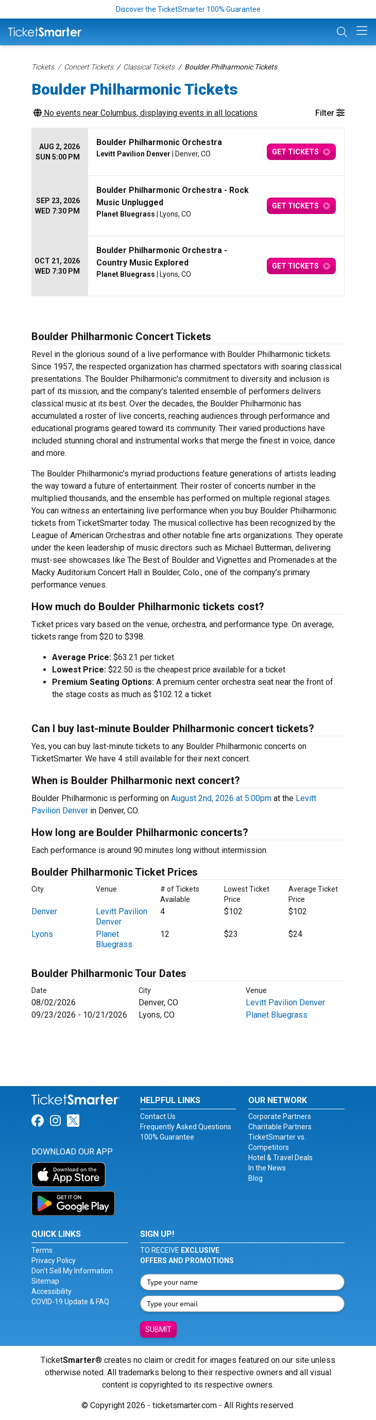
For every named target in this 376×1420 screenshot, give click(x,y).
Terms (42, 1250)
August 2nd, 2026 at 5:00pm (221, 798)
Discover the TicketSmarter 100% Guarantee (188, 9)
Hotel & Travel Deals (280, 1157)
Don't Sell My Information (72, 1271)
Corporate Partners (279, 1116)
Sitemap (45, 1281)
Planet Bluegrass (114, 939)
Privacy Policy (53, 1260)
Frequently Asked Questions (185, 1127)
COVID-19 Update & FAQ (70, 1302)
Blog (255, 1178)
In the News (267, 1168)
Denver (44, 911)
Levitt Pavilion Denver (285, 1002)
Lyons (42, 934)
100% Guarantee (167, 1137)
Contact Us (158, 1116)
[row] (188, 152)
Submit (158, 1329)
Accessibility (51, 1291)
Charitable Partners (280, 1127)
